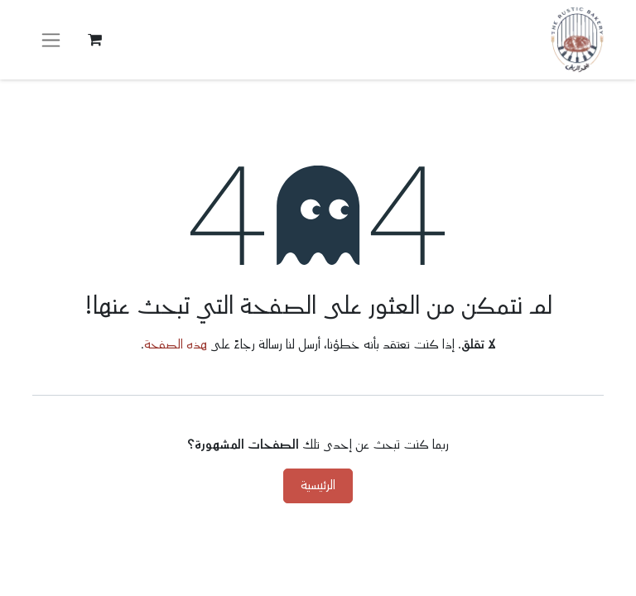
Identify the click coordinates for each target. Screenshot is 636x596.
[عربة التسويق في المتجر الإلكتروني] (94, 40)
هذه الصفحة (175, 344)
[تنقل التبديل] (51, 40)
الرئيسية (318, 485)
